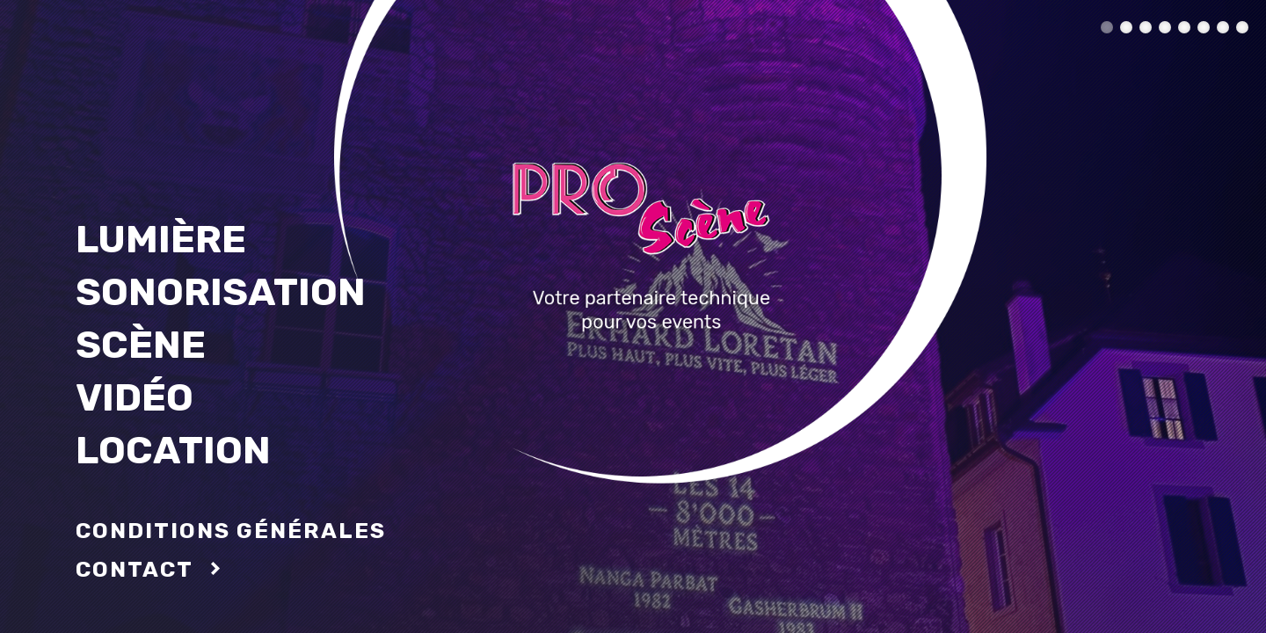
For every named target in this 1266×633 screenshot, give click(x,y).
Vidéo (134, 397)
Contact (134, 569)
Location (173, 450)
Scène (141, 344)
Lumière (161, 239)
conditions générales (231, 530)
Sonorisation (221, 292)
